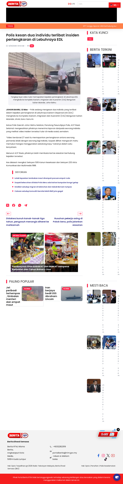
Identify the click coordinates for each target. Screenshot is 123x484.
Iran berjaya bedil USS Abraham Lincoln (51, 293)
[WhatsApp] (19, 205)
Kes (32, 46)
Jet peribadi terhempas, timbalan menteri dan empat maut (13, 296)
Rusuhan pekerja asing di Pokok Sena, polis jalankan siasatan (68, 221)
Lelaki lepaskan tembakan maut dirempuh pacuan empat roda (42, 178)
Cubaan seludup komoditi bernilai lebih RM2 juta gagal (39, 191)
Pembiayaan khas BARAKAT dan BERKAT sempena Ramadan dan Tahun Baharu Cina (40, 268)
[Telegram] (25, 205)
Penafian (94, 466)
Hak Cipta (85, 466)
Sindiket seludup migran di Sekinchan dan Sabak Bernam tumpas (43, 187)
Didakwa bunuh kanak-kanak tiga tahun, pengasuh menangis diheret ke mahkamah (27, 221)
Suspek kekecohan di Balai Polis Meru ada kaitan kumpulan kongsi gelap (46, 182)
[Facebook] (13, 205)
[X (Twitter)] (7, 205)
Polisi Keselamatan (107, 466)
